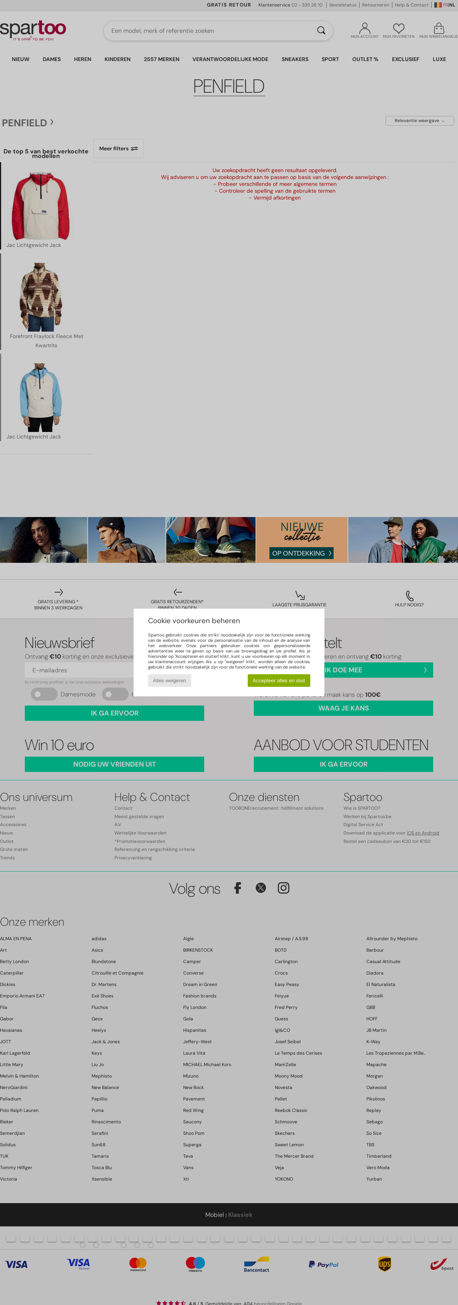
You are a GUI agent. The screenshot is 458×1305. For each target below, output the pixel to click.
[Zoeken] (321, 30)
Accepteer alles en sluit (279, 680)
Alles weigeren (169, 680)
